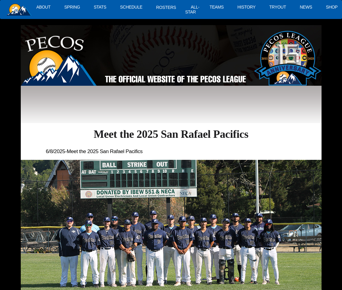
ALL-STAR (192, 9)
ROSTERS (166, 7)
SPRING (72, 7)
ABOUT (43, 7)
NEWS (306, 7)
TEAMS (216, 7)
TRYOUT (277, 7)
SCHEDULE (131, 7)
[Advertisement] (133, 107)
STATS (100, 7)
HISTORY (247, 7)
